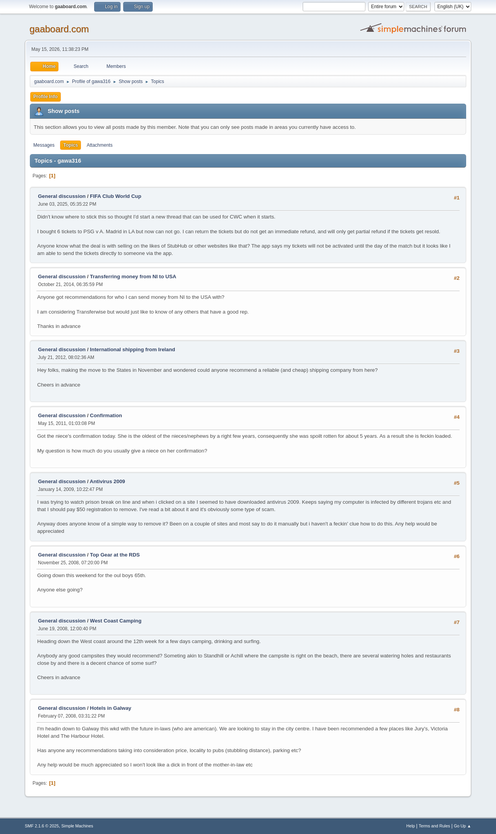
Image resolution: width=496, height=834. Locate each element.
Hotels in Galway (110, 708)
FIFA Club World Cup (115, 196)
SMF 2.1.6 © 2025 (42, 826)
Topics (70, 145)
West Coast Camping (115, 621)
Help (410, 826)
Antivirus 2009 (107, 481)
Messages (44, 145)
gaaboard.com (59, 29)
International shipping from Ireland (132, 349)
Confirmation (106, 415)
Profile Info (45, 96)
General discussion (62, 196)
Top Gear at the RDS (115, 555)
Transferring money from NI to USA (133, 276)
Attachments (100, 145)
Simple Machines (77, 826)
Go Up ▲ (462, 826)
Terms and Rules (434, 826)
